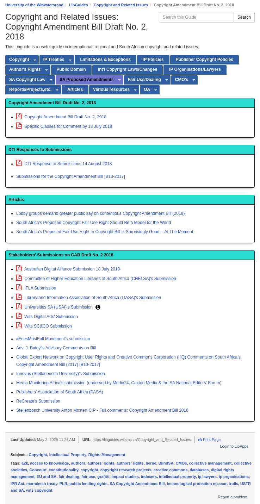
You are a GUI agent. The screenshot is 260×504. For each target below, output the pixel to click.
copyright (89, 470)
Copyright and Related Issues (121, 5)
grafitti (103, 476)
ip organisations (234, 476)
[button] (97, 307)
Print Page (209, 439)
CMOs (181, 463)
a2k (24, 463)
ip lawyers (207, 476)
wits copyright (39, 490)
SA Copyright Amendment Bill (137, 483)
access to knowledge (49, 463)
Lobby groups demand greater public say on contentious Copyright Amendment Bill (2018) (100, 213)
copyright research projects (125, 470)
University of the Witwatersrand (34, 5)
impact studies (125, 476)
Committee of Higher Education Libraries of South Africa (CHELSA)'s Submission (96, 278)
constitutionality (63, 470)
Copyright (38, 455)
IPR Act (17, 483)
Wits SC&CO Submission (44, 326)
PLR (63, 483)
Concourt (38, 470)
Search (244, 17)
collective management (210, 463)
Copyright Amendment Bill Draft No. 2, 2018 (61, 116)
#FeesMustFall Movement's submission (53, 338)
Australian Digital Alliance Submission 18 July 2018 (68, 269)
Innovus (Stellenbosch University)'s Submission (60, 373)
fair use (88, 476)
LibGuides (78, 5)
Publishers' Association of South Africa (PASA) (59, 392)
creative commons (171, 470)
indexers (149, 476)
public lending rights (88, 483)
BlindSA (166, 463)
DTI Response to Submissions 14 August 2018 (64, 163)
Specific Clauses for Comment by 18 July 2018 (64, 126)
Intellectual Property (67, 455)
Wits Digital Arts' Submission (47, 316)
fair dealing (68, 476)
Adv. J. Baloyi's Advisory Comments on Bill (56, 348)
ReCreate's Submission (38, 401)
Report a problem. (233, 497)
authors (78, 463)
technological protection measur (197, 483)
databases (199, 470)
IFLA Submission (36, 288)
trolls (233, 483)
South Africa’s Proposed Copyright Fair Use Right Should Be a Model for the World (93, 222)
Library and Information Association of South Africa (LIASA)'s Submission (88, 297)
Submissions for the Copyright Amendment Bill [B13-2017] (70, 176)
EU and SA (46, 476)
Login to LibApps (234, 446)
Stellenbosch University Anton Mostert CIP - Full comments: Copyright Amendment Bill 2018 (102, 410)
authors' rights (100, 463)
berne (151, 463)
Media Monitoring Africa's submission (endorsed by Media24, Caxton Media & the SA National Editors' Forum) (119, 382)
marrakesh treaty (41, 483)
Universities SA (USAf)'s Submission (55, 307)
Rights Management (106, 455)
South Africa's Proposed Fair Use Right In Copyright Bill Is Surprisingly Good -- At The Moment (104, 231)
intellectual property (177, 476)
